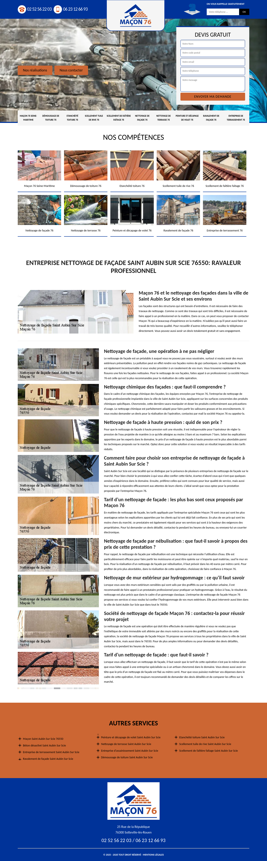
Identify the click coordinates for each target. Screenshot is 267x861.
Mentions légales (153, 854)
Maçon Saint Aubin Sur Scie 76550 (43, 739)
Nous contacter (71, 70)
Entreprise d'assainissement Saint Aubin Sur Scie (129, 750)
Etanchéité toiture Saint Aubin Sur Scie (202, 737)
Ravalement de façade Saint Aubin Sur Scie (48, 759)
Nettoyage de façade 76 (142, 118)
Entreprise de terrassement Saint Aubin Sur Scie (51, 752)
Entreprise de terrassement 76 (236, 118)
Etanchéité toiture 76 (72, 118)
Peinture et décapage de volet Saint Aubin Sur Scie (131, 737)
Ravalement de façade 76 (211, 118)
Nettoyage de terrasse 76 (163, 118)
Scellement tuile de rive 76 (94, 118)
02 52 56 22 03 (35, 9)
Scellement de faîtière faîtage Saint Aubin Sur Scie (208, 750)
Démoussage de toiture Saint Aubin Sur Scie (127, 757)
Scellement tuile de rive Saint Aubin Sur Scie (205, 744)
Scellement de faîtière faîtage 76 (119, 118)
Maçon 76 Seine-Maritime (28, 118)
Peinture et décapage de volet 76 (187, 118)
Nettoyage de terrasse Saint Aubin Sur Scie (126, 744)
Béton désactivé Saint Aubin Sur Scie (44, 745)
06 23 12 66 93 (70, 9)
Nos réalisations (35, 70)
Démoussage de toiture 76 (50, 118)
